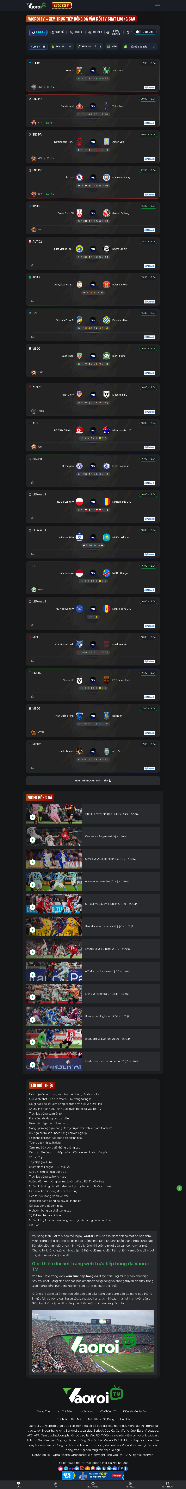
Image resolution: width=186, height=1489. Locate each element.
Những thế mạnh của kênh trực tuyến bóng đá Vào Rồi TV (65, 1108)
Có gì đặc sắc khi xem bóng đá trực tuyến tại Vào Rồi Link (65, 1103)
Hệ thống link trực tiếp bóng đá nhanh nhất (56, 1137)
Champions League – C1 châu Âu (50, 1166)
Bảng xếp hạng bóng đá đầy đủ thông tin (55, 1200)
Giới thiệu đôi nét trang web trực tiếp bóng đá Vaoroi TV (64, 1094)
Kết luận (34, 1225)
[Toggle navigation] (157, 5)
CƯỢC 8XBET (62, 5)
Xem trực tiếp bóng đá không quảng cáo (54, 1147)
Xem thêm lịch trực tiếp (93, 780)
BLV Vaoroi (90, 46)
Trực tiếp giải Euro (40, 1162)
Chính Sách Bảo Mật (69, 1419)
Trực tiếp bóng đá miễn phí (46, 1113)
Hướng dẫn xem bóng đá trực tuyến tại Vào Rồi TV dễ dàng (66, 1181)
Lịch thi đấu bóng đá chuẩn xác (49, 1196)
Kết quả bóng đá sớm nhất (46, 1205)
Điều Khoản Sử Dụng (136, 1411)
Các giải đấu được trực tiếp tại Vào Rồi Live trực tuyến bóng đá (68, 1152)
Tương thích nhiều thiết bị (45, 1142)
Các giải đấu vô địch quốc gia (47, 1171)
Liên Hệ (125, 1419)
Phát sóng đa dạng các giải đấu (49, 1118)
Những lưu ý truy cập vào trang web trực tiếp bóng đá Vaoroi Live (70, 1220)
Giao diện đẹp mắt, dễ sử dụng (48, 1123)
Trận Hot (62, 46)
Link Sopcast (86, 1411)
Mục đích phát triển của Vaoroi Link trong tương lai (60, 1099)
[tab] (38, 32)
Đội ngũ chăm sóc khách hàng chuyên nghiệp (58, 1133)
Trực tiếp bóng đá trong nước (47, 1176)
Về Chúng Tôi (108, 1411)
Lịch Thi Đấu (64, 1411)
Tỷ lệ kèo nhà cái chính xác (46, 1215)
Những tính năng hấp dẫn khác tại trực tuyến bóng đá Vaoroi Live (70, 1186)
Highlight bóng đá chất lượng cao (50, 1210)
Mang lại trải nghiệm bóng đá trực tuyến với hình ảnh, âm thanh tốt (70, 1128)
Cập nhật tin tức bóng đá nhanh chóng (53, 1191)
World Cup (36, 1157)
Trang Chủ (43, 1411)
